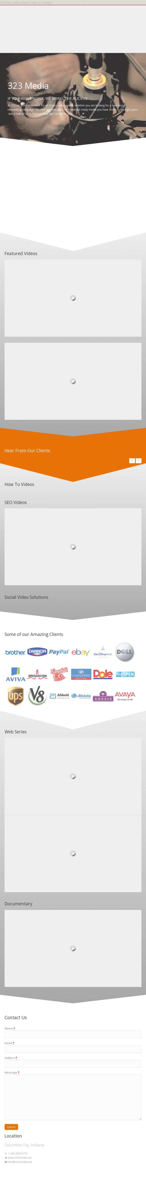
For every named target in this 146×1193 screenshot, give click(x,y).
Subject (11, 1058)
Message (12, 1072)
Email (9, 1043)
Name (10, 1028)
